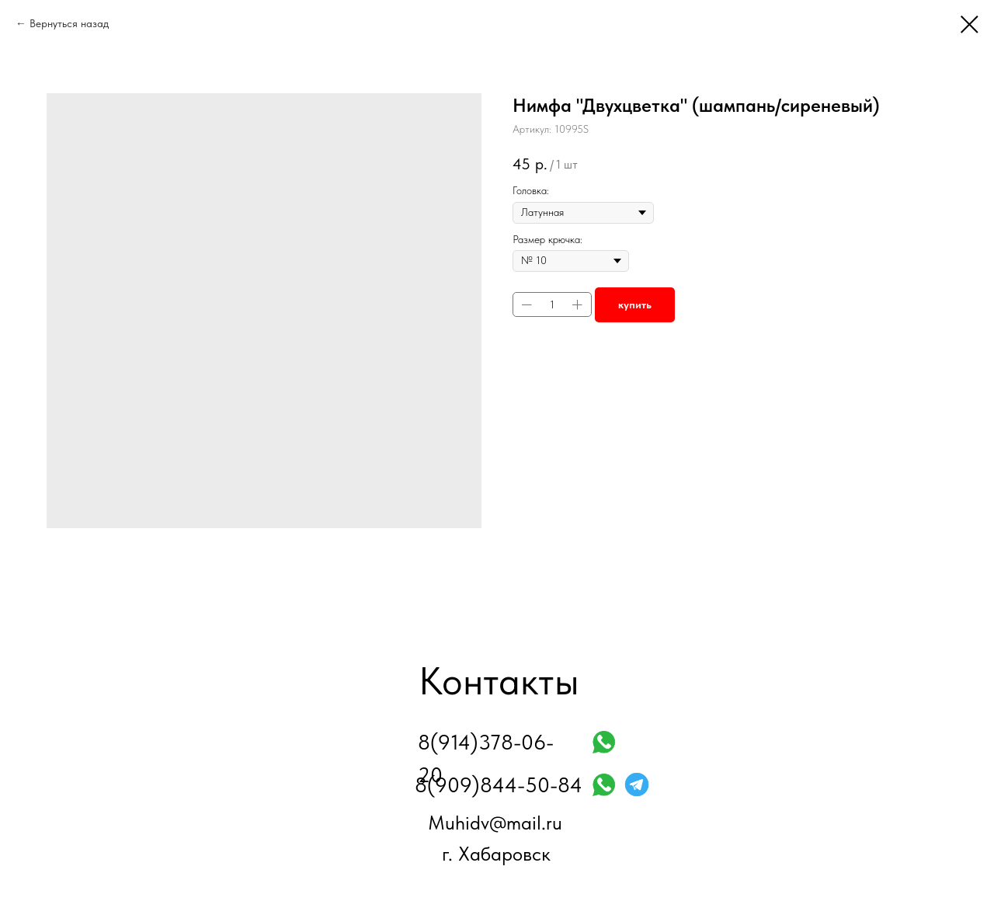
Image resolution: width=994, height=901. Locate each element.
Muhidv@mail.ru (495, 822)
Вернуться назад (69, 23)
